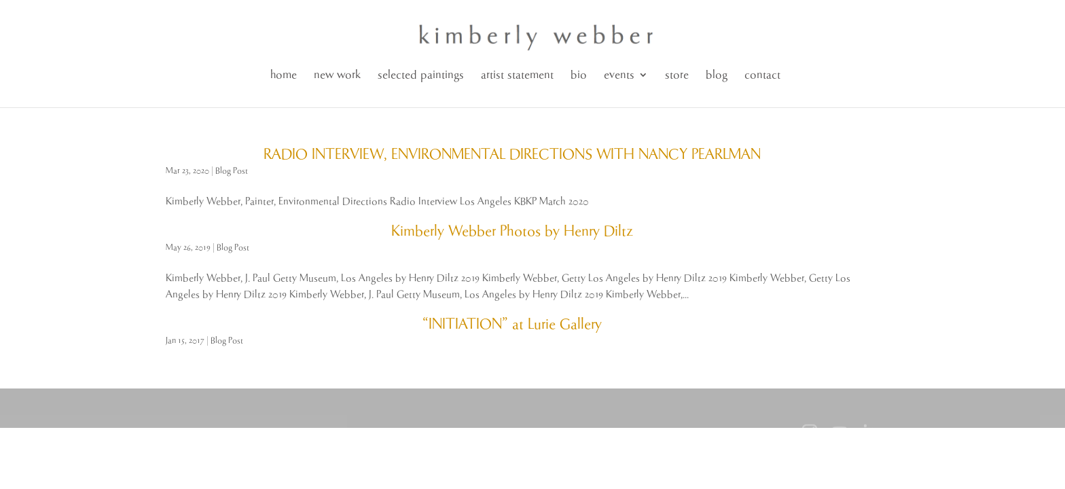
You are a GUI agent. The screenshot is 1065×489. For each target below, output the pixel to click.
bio (579, 75)
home (283, 75)
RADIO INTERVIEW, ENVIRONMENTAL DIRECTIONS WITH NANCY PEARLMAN (512, 155)
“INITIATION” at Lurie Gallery (512, 324)
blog (716, 75)
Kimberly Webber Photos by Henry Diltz (512, 231)
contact (762, 75)
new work (337, 75)
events (619, 75)
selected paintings (421, 75)
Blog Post (231, 171)
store (677, 75)
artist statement (517, 75)
